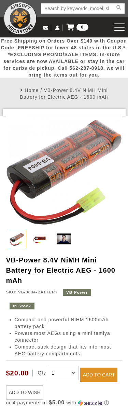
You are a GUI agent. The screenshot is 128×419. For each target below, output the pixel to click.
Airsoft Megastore (20, 18)
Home (32, 90)
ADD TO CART (99, 374)
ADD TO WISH (25, 392)
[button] (64, 403)
